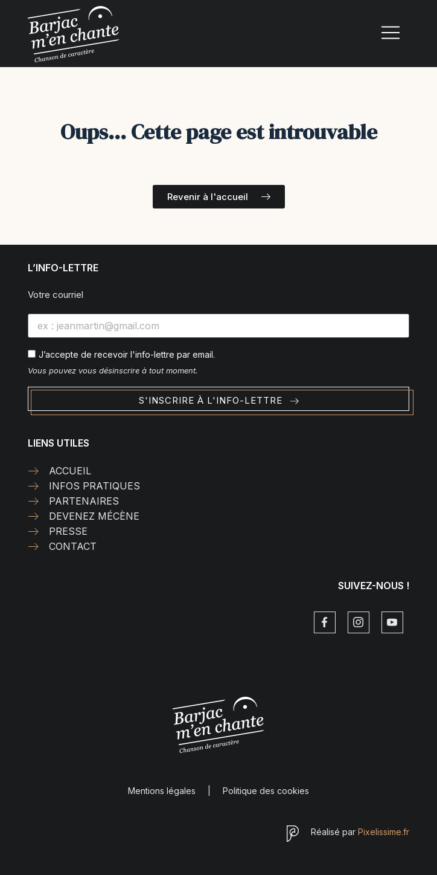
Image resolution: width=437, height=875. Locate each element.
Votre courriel (55, 294)
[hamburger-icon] (390, 34)
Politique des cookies (266, 791)
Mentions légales (162, 791)
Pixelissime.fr (383, 832)
